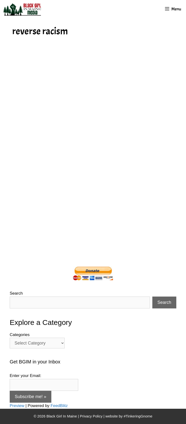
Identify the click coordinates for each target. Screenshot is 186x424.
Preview (17, 405)
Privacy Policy (91, 416)
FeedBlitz (59, 405)
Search (16, 293)
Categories (20, 334)
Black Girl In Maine (62, 416)
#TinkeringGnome (138, 416)
